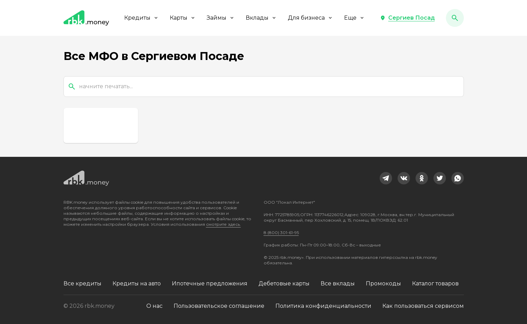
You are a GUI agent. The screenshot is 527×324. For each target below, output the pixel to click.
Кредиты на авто (137, 283)
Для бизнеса (310, 17)
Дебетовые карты (284, 283)
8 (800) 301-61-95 (281, 232)
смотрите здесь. (223, 224)
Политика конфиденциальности (323, 306)
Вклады (261, 17)
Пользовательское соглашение (219, 306)
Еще (354, 17)
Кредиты (141, 17)
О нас (154, 306)
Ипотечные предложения (209, 283)
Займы (221, 17)
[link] (386, 178)
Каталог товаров (435, 283)
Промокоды (383, 283)
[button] (407, 18)
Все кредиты (82, 283)
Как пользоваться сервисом (423, 306)
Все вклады (338, 283)
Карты (183, 17)
